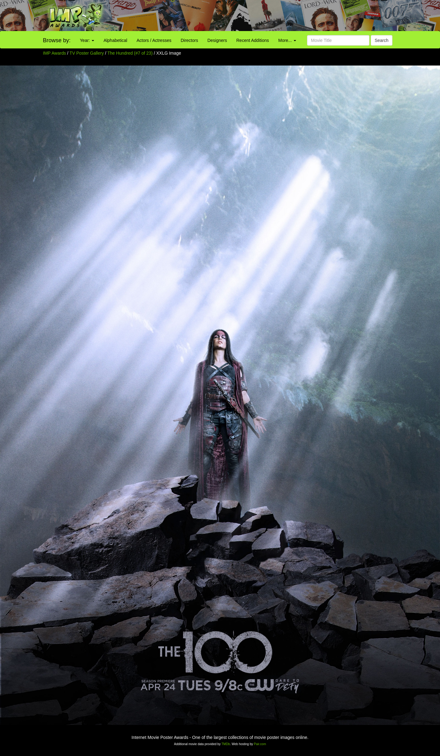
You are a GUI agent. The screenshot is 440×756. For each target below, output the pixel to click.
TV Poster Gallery (87, 53)
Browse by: (57, 40)
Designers (217, 40)
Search (381, 40)
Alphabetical (115, 40)
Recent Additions (252, 40)
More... (287, 40)
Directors (189, 40)
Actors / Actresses (153, 40)
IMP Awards (54, 53)
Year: (87, 40)
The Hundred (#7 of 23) (130, 53)
